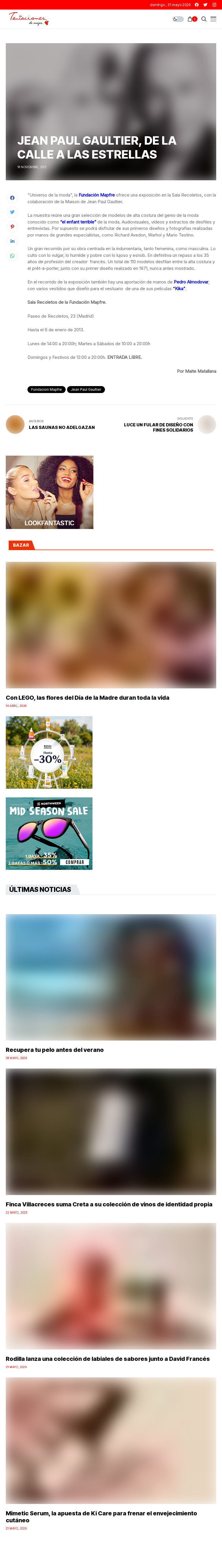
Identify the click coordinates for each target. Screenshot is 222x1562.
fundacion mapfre (46, 389)
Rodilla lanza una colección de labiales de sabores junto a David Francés (108, 1358)
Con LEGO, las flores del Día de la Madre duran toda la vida (87, 697)
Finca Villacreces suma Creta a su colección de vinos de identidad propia (109, 1204)
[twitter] (206, 4)
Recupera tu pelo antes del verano (55, 1049)
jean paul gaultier (86, 389)
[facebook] (197, 5)
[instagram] (214, 5)
